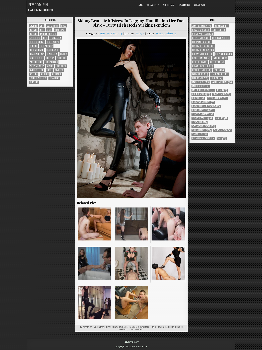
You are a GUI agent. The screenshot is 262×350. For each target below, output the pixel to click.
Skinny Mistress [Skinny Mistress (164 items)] (202, 118)
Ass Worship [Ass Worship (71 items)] (52, 25)
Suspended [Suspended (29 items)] (56, 74)
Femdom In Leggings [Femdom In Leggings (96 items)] (203, 46)
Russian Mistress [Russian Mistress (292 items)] (203, 110)
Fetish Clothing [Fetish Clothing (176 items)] (37, 42)
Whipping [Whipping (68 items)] (34, 82)
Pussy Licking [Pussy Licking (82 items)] (51, 62)
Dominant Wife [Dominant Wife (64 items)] (220, 38)
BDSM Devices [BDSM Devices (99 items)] (200, 29)
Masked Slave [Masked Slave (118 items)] (200, 82)
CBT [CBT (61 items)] (42, 29)
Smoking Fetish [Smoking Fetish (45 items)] (36, 70)
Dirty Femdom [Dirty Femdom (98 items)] (200, 38)
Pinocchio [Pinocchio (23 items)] (61, 58)
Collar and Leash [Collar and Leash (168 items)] (202, 34)
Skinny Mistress (135, 329)
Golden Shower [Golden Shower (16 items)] (36, 50)
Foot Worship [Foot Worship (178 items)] (46, 46)
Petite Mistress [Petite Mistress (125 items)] (217, 98)
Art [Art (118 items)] (42, 25)
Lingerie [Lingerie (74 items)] (216, 78)
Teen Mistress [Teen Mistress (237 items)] (201, 130)
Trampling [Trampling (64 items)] (54, 78)
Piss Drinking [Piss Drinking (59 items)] (36, 62)
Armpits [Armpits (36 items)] (33, 25)
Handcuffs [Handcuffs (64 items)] (220, 58)
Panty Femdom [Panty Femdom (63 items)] (221, 94)
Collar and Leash (97, 327)
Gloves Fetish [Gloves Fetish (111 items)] (223, 54)
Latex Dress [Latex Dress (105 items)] (200, 74)
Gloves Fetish (144, 327)
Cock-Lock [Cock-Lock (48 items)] (218, 29)
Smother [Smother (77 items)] (222, 118)
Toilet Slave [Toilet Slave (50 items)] (200, 134)
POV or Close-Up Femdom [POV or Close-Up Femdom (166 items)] (206, 106)
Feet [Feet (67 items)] (45, 38)
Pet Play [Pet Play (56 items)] (50, 58)
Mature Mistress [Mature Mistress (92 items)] (222, 82)
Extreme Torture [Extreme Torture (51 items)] (48, 34)
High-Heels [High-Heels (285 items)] (199, 62)
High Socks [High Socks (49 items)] (217, 62)
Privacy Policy (131, 342)
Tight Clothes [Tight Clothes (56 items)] (222, 130)
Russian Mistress (166, 33)
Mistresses (168, 4)
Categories (152, 4)
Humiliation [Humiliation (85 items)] (52, 54)
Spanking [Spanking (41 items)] (59, 70)
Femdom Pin (38, 5)
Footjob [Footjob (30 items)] (33, 46)
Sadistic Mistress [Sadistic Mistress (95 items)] (203, 114)
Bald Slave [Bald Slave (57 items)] (221, 25)
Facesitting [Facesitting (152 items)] (35, 38)
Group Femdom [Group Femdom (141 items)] (201, 58)
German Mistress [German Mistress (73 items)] (202, 54)
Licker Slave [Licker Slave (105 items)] (200, 78)
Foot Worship (114, 33)
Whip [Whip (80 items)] (221, 138)
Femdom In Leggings (128, 327)
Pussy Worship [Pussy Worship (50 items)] (37, 66)
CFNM (101, 33)
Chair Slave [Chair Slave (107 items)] (59, 29)
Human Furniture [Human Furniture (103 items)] (202, 66)
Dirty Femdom (112, 327)
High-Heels (169, 327)
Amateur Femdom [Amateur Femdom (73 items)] (202, 25)
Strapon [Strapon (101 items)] (45, 74)
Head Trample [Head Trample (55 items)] (52, 50)
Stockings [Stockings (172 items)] (199, 122)
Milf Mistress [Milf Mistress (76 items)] (200, 86)
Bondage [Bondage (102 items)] (33, 29)
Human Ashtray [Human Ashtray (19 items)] (37, 54)
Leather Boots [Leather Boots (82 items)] (219, 74)
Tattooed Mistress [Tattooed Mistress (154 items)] (203, 126)
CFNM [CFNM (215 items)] (49, 29)
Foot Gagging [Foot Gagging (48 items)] (53, 42)
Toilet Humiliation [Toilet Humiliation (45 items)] (38, 78)
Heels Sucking (157, 327)
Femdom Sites (184, 4)
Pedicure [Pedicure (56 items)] (198, 98)
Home (140, 4)
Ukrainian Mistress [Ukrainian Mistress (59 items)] (203, 138)
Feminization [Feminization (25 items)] (55, 38)
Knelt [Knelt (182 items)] (219, 70)
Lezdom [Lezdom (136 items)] (63, 54)
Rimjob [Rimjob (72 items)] (50, 66)
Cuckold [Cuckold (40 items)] (33, 34)
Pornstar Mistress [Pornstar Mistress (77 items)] (203, 102)
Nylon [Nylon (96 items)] (222, 90)
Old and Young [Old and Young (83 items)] (201, 94)
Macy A (140, 33)
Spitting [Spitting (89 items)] (34, 74)
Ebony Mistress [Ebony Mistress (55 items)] (201, 42)
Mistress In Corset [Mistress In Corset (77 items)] (203, 90)
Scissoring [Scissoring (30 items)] (61, 66)
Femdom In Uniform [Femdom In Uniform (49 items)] (203, 50)
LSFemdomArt (200, 4)
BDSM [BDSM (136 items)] (63, 25)
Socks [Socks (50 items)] (49, 70)
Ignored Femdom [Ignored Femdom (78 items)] (201, 70)
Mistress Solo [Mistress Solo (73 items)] (36, 58)
